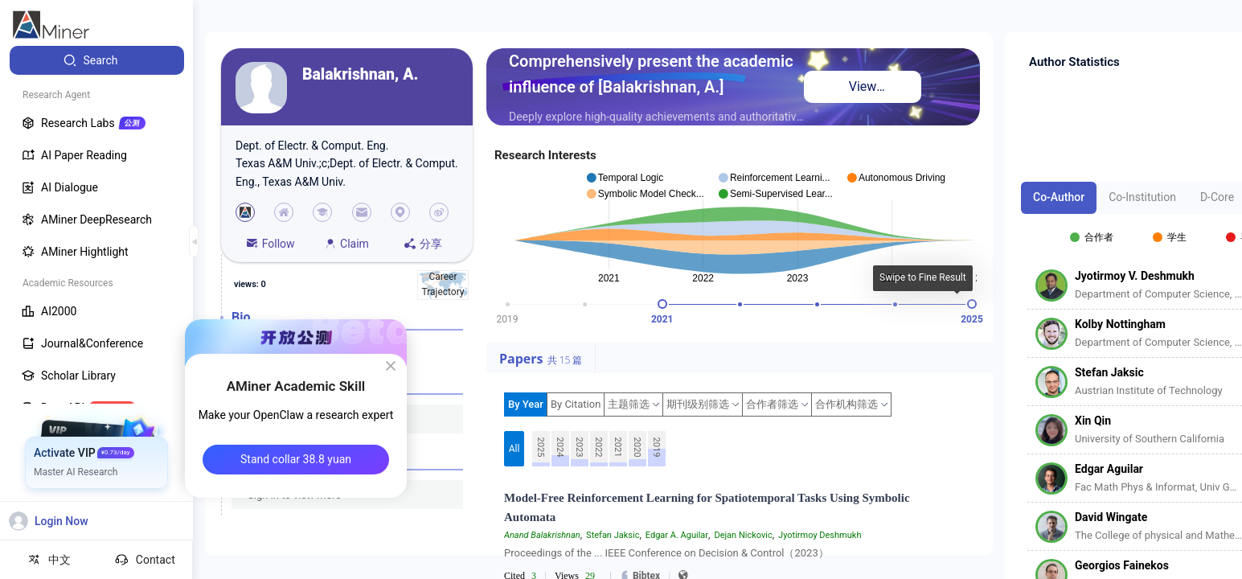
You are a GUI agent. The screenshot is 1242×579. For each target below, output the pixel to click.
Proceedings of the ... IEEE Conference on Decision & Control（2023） (666, 553)
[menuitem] (97, 60)
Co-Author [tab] (1058, 197)
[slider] (662, 304)
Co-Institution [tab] (1142, 197)
